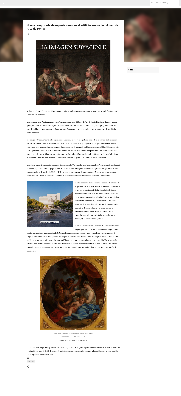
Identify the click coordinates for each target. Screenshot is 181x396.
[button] (28, 34)
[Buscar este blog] (167, 3)
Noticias (31, 361)
